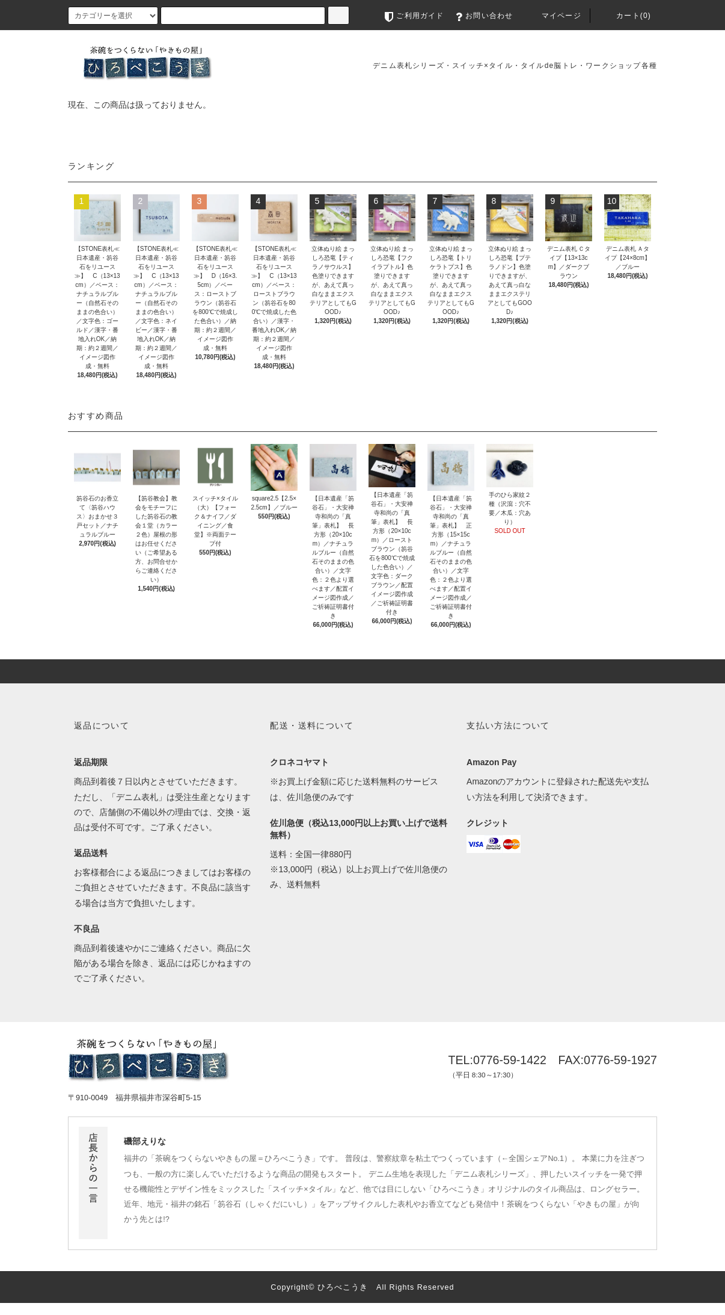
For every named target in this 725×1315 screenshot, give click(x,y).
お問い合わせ (484, 15)
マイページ (553, 15)
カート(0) (625, 15)
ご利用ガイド (414, 15)
